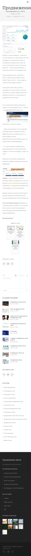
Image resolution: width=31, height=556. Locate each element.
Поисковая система (9, 405)
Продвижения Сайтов (16, 360)
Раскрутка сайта (8, 426)
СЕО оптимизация (8, 433)
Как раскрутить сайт (9, 394)
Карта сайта (7, 506)
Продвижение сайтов (10, 422)
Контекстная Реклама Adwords (12, 477)
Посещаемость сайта (19, 16)
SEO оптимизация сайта (10, 437)
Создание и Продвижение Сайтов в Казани (19, 339)
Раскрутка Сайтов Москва (11, 484)
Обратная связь (8, 502)
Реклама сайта (8, 429)
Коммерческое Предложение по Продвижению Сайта (18, 317)
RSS (5, 509)
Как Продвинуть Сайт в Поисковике (14, 488)
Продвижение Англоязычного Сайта (18, 324)
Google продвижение (9, 387)
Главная (8, 16)
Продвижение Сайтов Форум (18, 346)
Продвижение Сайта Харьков (18, 302)
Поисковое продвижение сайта (12, 408)
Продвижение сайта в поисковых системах (15, 419)
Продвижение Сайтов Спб (17, 353)
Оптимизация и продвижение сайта (13, 401)
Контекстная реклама (9, 398)
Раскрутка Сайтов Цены (10, 473)
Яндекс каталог (8, 440)
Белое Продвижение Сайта (17, 309)
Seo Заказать (13, 331)
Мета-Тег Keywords (9, 480)
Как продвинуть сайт (9, 391)
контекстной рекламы (13, 183)
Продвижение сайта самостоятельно (14, 415)
